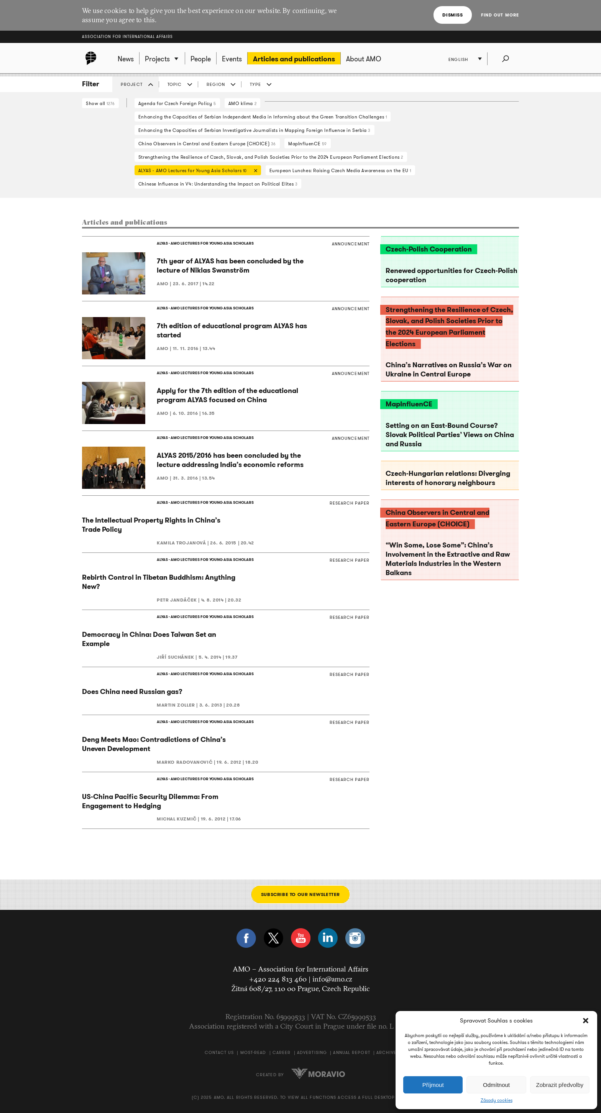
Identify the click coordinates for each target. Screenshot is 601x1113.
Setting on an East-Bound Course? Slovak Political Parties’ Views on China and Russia (450, 435)
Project (132, 84)
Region (216, 84)
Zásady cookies (496, 1100)
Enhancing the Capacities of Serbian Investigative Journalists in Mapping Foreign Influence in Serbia (254, 130)
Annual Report (351, 1052)
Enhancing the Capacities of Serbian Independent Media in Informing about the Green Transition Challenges (262, 116)
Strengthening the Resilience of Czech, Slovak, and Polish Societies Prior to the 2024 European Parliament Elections (270, 157)
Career (282, 1052)
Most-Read (253, 1052)
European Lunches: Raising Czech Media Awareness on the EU (340, 170)
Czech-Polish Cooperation (429, 249)
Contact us (219, 1052)
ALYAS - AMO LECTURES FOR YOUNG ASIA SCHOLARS (205, 243)
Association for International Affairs (127, 36)
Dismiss (452, 15)
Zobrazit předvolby (559, 1085)
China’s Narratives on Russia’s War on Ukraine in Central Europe (449, 369)
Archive (386, 1052)
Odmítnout (496, 1085)
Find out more (500, 15)
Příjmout (433, 1085)
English (458, 59)
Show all (100, 103)
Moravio (318, 1073)
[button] (586, 1020)
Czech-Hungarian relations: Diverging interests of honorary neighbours (448, 478)
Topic (174, 84)
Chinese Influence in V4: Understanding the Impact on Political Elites (218, 184)
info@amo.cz (332, 978)
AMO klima (242, 103)
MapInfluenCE (307, 143)
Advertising (312, 1052)
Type (255, 84)
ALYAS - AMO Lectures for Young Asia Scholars (196, 171)
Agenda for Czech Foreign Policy (177, 103)
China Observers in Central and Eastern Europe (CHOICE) (207, 143)
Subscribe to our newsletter (300, 894)
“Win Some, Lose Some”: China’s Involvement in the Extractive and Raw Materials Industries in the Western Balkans (448, 559)
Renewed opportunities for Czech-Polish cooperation (451, 275)
